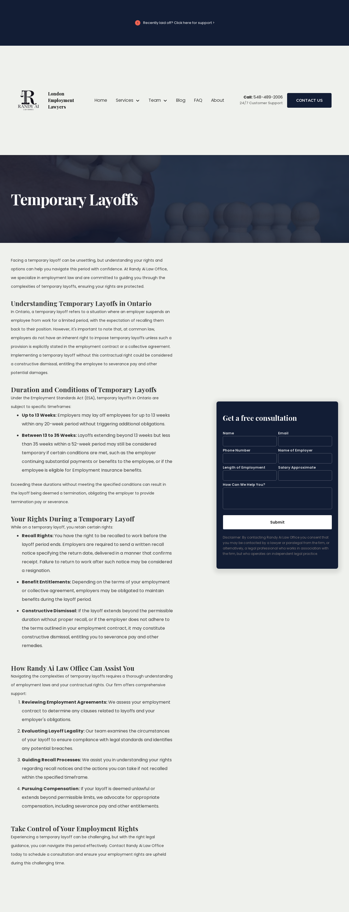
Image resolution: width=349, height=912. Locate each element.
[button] (128, 100)
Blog (180, 100)
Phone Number (237, 450)
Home (101, 100)
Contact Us (309, 100)
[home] (48, 100)
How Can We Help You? (244, 484)
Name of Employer (295, 450)
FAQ (198, 100)
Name (228, 433)
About (217, 100)
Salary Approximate (297, 467)
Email (283, 433)
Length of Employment (244, 467)
